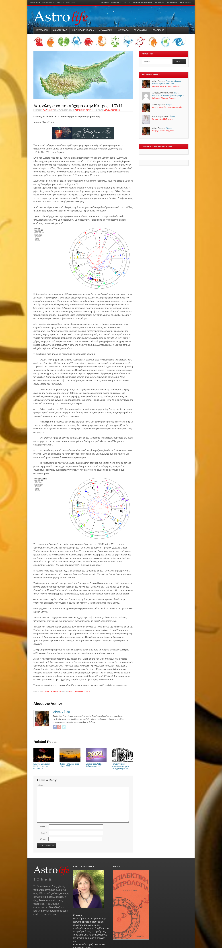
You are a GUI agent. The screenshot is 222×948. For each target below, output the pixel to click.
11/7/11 (71, 691)
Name (43, 827)
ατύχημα (79, 691)
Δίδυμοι (169, 105)
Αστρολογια (42, 30)
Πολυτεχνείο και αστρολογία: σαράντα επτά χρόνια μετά (122, 765)
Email (44, 833)
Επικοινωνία (185, 2)
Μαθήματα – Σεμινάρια (142, 2)
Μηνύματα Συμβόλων (83, 30)
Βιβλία (127, 2)
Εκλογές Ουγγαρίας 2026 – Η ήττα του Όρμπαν (43, 765)
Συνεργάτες (172, 2)
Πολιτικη (89, 110)
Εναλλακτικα (140, 30)
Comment (42, 785)
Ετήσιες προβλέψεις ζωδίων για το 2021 (96, 764)
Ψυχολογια (123, 30)
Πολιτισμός (158, 30)
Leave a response (112, 110)
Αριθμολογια (105, 30)
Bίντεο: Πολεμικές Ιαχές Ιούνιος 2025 (70, 764)
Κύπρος (87, 691)
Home (38, 2)
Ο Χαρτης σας (60, 30)
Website (43, 839)
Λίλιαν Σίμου (48, 110)
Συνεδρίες (159, 2)
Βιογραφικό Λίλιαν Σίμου (111, 2)
